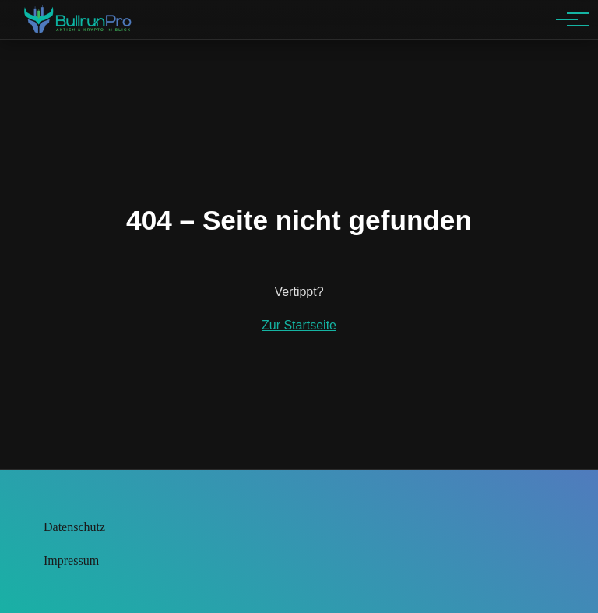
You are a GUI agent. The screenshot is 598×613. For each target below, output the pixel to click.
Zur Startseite (299, 325)
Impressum (71, 560)
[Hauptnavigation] (567, 19)
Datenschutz (74, 527)
